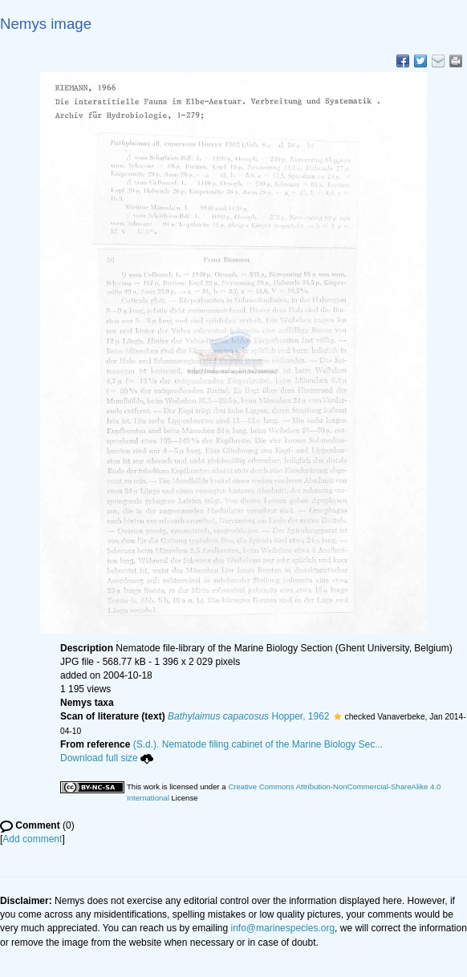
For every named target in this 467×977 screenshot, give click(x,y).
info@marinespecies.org (283, 928)
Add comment (32, 839)
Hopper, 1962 (248, 716)
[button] (337, 716)
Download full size (106, 758)
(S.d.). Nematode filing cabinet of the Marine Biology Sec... (258, 744)
